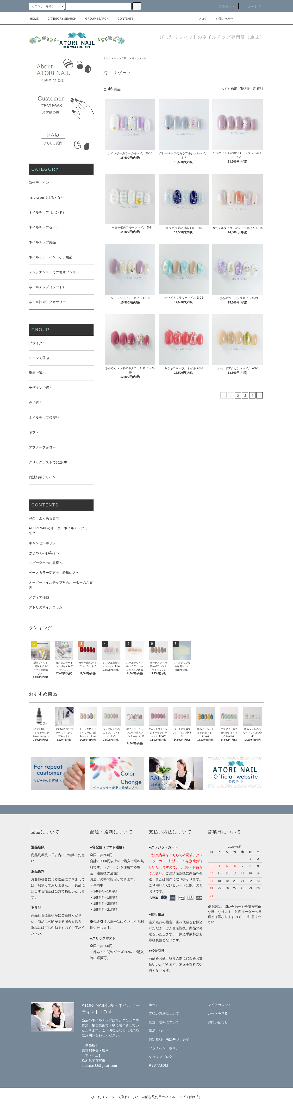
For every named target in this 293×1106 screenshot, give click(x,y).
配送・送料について (164, 1022)
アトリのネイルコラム (45, 607)
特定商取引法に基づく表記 (169, 1039)
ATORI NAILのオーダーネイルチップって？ (58, 530)
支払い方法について (164, 1013)
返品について (159, 1031)
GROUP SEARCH (94, 18)
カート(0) (252, 6)
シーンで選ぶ (121, 58)
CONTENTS (122, 18)
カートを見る (218, 1013)
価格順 (245, 88)
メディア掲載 (39, 597)
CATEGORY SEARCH (59, 18)
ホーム (107, 58)
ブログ (200, 18)
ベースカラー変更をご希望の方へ (54, 573)
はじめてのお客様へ (44, 553)
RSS (152, 1065)
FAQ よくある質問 (44, 518)
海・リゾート (139, 58)
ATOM (163, 1065)
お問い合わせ (221, 18)
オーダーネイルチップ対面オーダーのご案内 (61, 585)
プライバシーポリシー (165, 1048)
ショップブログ (160, 1057)
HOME (34, 18)
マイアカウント (219, 1005)
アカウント (224, 6)
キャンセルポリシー (44, 543)
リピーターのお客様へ (45, 563)
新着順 (258, 88)
